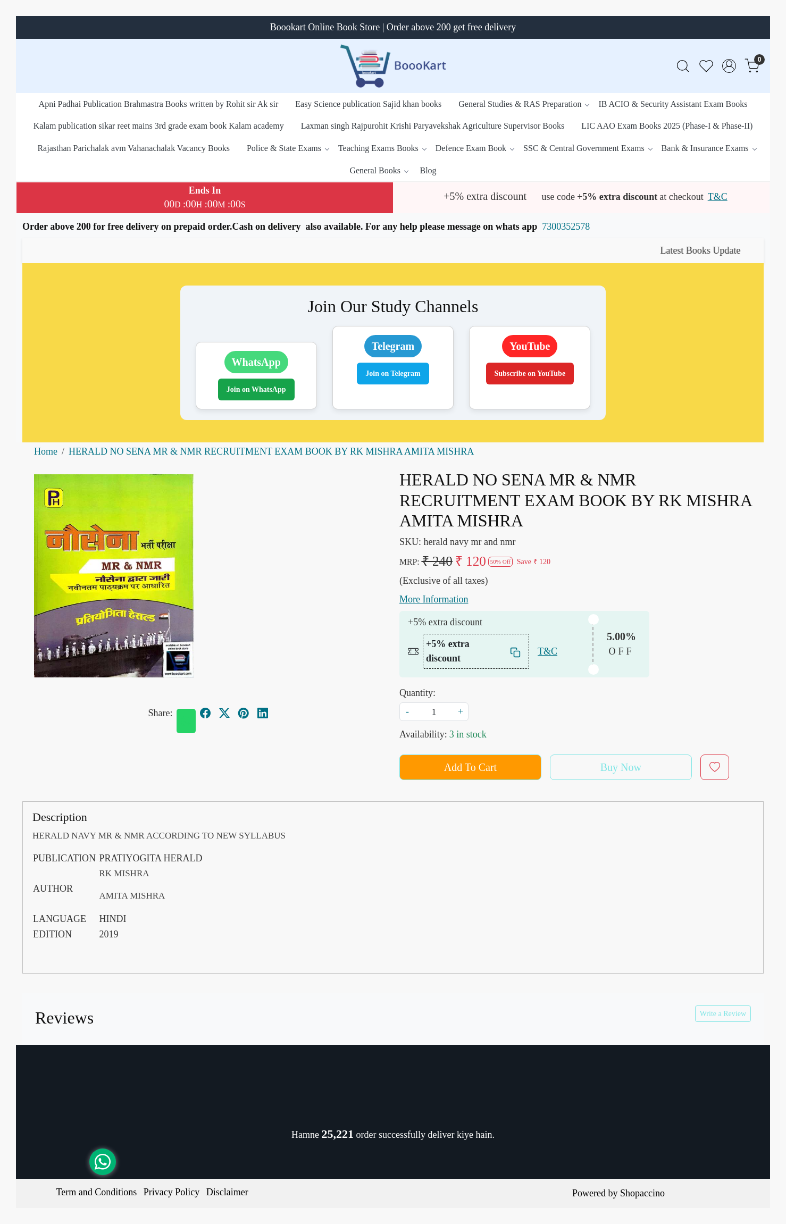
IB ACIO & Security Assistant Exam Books (672, 103)
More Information (433, 599)
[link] (683, 66)
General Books (378, 170)
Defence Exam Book (475, 148)
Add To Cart (470, 767)
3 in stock (468, 734)
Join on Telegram (392, 374)
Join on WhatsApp (256, 389)
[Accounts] (729, 66)
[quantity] (434, 711)
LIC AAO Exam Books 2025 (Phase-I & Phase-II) (666, 125)
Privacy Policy (172, 1192)
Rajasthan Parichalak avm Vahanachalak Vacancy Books (133, 148)
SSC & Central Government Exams (587, 148)
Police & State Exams (288, 148)
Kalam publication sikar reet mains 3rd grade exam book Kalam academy (159, 125)
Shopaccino (642, 1193)
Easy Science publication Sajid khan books (368, 103)
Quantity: (417, 693)
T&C (718, 196)
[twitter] (224, 713)
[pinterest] (243, 713)
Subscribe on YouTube (530, 374)
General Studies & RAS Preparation (523, 103)
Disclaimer (227, 1192)
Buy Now (620, 767)
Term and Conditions (96, 1192)
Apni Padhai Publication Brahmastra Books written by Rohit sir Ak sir (159, 103)
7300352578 (566, 226)
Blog (428, 170)
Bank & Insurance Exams (709, 148)
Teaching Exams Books (382, 148)
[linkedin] (262, 713)
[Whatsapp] (186, 721)
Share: (160, 713)
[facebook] (205, 713)
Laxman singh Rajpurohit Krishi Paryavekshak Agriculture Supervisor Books (432, 125)
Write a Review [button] (723, 1014)
